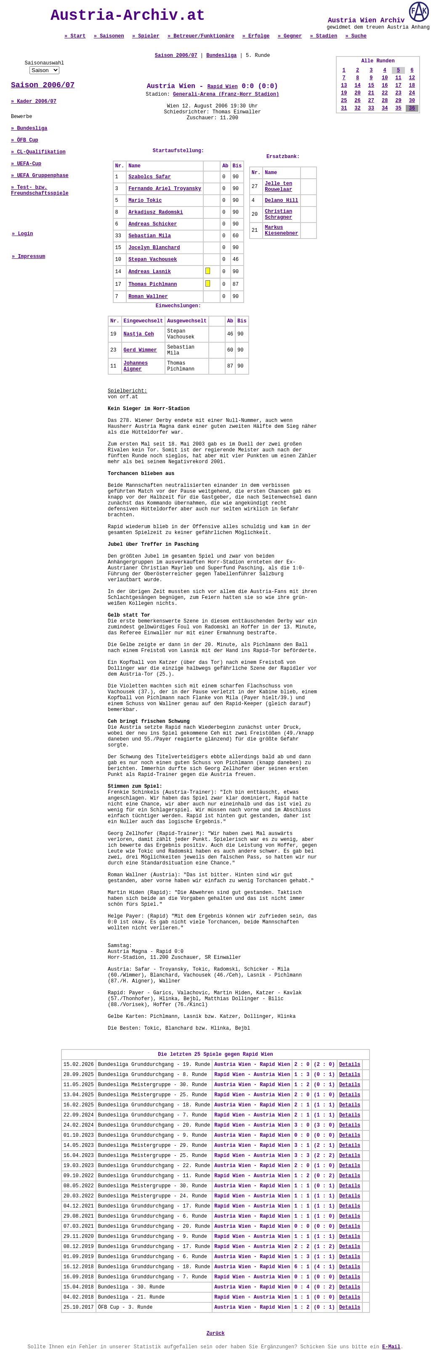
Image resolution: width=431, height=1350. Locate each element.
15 (371, 86)
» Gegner (290, 36)
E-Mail (391, 1347)
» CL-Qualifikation (38, 152)
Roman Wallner (148, 297)
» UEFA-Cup (26, 164)
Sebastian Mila (149, 236)
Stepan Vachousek (152, 260)
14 (357, 86)
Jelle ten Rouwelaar (278, 187)
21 (371, 93)
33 (371, 108)
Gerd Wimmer (140, 350)
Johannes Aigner (136, 366)
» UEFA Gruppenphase (40, 176)
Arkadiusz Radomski (155, 212)
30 (412, 101)
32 (357, 108)
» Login (22, 234)
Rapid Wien (223, 87)
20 (357, 93)
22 (385, 93)
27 (371, 101)
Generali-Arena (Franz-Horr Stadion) (226, 94)
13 (344, 86)
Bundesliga (221, 56)
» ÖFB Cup (24, 140)
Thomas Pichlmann (152, 284)
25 (344, 101)
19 (344, 93)
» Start (74, 36)
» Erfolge (256, 36)
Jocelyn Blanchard (154, 248)
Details (349, 1065)
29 (398, 101)
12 (412, 78)
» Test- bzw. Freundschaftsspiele (40, 190)
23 (398, 93)
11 (398, 78)
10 (385, 78)
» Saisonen (109, 36)
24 (412, 93)
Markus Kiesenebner (281, 230)
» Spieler (146, 36)
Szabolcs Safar (149, 177)
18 (412, 86)
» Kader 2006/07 (33, 102)
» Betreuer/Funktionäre (201, 36)
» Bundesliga (29, 129)
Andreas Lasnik (149, 272)
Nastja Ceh (139, 334)
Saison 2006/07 (42, 85)
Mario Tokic (145, 201)
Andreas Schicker (152, 224)
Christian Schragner (278, 214)
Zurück (215, 1334)
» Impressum (28, 257)
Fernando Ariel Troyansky (164, 189)
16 (385, 86)
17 (398, 86)
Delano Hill (281, 201)
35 (398, 108)
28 (385, 101)
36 (412, 108)
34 (385, 108)
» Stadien (323, 36)
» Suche (355, 36)
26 (357, 101)
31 (344, 108)
